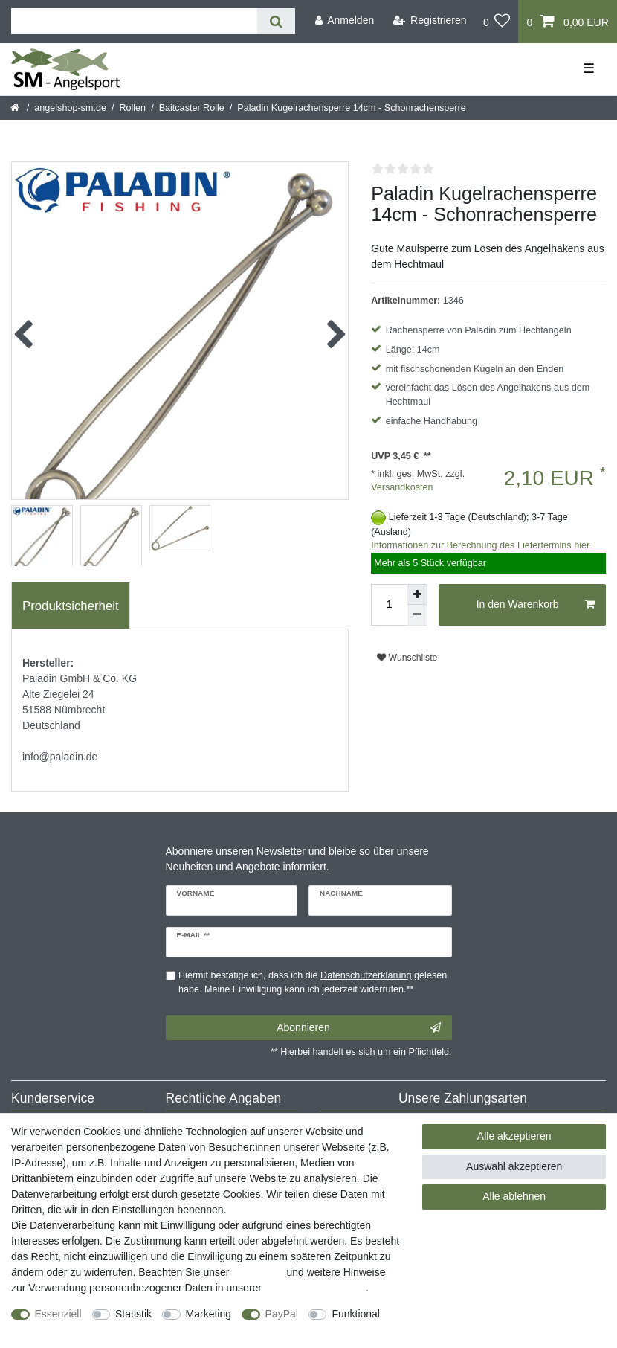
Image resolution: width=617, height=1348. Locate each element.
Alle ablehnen (514, 1196)
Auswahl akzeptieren (514, 1166)
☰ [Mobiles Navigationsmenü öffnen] (589, 68)
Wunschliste (407, 657)
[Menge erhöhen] (417, 594)
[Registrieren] (430, 20)
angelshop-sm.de (70, 108)
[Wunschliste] (497, 21)
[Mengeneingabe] (389, 605)
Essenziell (58, 1314)
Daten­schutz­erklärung (315, 1288)
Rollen (132, 108)
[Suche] (276, 21)
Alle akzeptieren (514, 1136)
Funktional (356, 1314)
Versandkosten (402, 487)
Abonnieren (358, 1028)
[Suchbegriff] (134, 21)
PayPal (281, 1314)
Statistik (133, 1314)
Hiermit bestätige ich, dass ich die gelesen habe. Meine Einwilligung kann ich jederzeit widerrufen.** (312, 982)
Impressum (257, 1272)
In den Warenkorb (536, 605)
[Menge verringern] (417, 615)
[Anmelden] (344, 20)
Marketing (208, 1314)
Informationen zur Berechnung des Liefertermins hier (480, 545)
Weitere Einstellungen (61, 1329)
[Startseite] (16, 108)
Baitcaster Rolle (191, 108)
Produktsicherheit (70, 606)
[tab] (70, 605)
